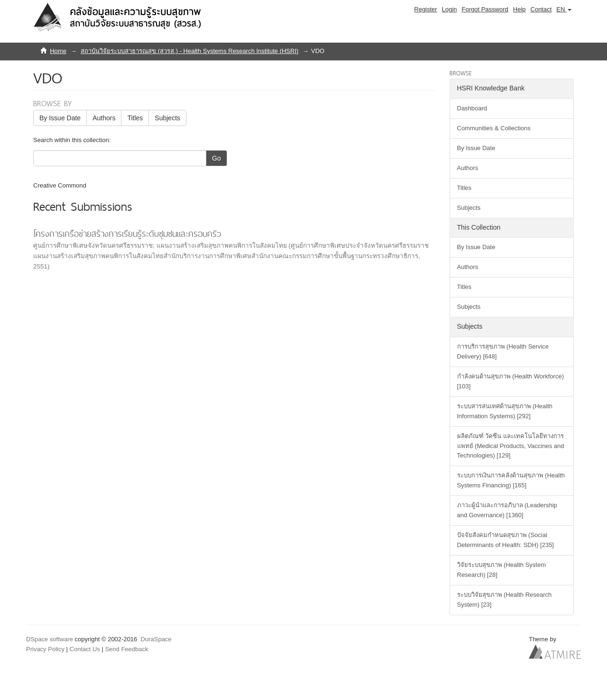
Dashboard (472, 108)
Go (216, 158)
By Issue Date (60, 118)
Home (58, 50)
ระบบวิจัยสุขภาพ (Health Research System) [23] (504, 599)
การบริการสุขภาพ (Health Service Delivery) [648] (503, 351)
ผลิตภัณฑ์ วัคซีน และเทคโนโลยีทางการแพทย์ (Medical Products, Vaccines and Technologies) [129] (510, 445)
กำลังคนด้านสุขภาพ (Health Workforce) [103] (510, 381)
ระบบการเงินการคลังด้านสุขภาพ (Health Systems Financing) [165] (511, 480)
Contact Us (85, 649)
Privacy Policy (45, 649)
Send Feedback (126, 649)
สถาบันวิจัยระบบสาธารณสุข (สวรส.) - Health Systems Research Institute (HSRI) (189, 50)
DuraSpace (156, 639)
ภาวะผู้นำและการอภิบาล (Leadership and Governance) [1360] (507, 510)
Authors (103, 118)
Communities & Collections (494, 128)
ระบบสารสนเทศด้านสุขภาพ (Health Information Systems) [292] (505, 411)
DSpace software (49, 639)
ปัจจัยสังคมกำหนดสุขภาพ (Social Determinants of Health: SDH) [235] (505, 539)
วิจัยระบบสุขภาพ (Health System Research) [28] (501, 569)
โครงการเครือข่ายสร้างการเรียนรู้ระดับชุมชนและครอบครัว (127, 233)
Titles (135, 118)
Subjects (167, 118)
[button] (564, 9)
